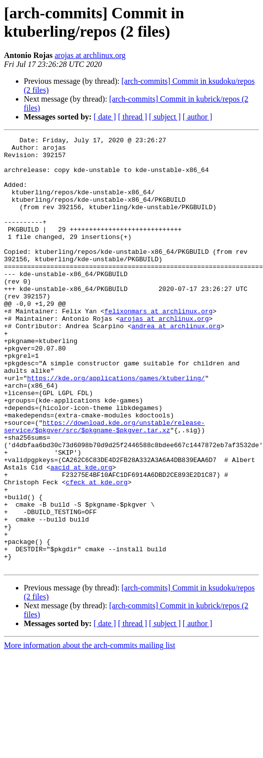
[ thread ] (132, 117)
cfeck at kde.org (97, 551)
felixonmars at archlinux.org (158, 346)
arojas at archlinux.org (89, 55)
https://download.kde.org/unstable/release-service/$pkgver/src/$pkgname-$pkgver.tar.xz (104, 485)
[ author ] (197, 117)
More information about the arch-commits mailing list (89, 731)
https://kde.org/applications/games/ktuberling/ (116, 426)
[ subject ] (165, 117)
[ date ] (105, 117)
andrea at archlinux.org (175, 364)
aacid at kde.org (81, 533)
